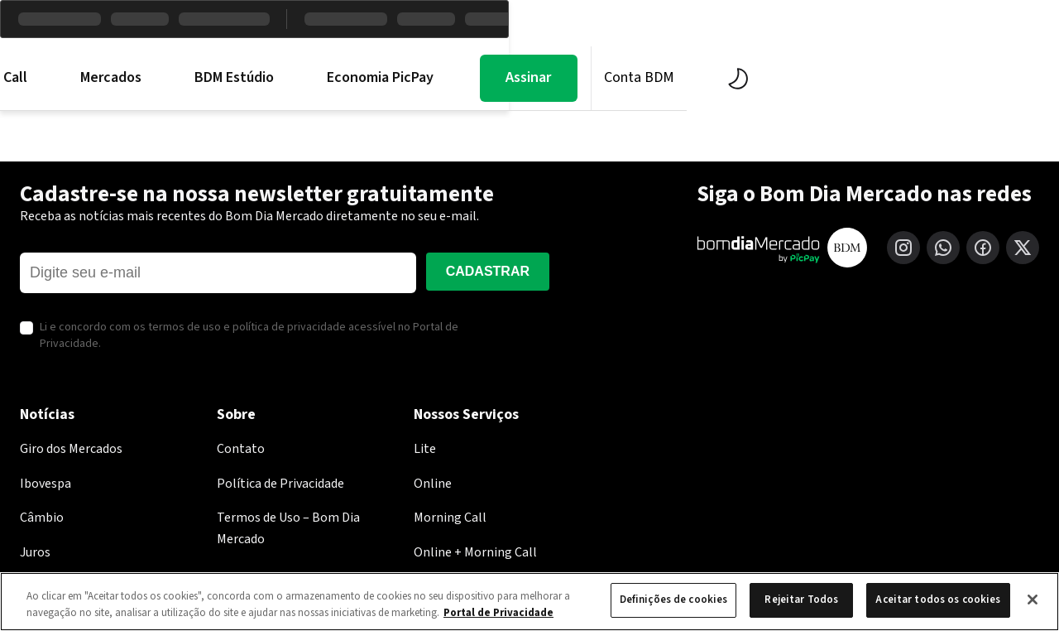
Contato (241, 449)
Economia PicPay (654, 78)
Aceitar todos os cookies (937, 599)
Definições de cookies (674, 599)
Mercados (385, 78)
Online (433, 483)
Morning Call (262, 78)
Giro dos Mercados (71, 449)
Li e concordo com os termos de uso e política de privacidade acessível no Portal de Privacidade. (249, 336)
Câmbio (42, 517)
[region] (529, 601)
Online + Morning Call (475, 552)
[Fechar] (1032, 599)
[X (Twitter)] (1022, 247)
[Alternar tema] (1012, 78)
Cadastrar (488, 271)
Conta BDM (914, 77)
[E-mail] (218, 273)
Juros (35, 552)
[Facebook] (982, 247)
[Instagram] (903, 247)
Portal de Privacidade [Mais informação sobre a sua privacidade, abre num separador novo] (498, 612)
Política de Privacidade (280, 483)
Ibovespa (45, 483)
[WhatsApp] (943, 247)
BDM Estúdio (509, 78)
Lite (425, 449)
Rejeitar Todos (801, 599)
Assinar (804, 77)
